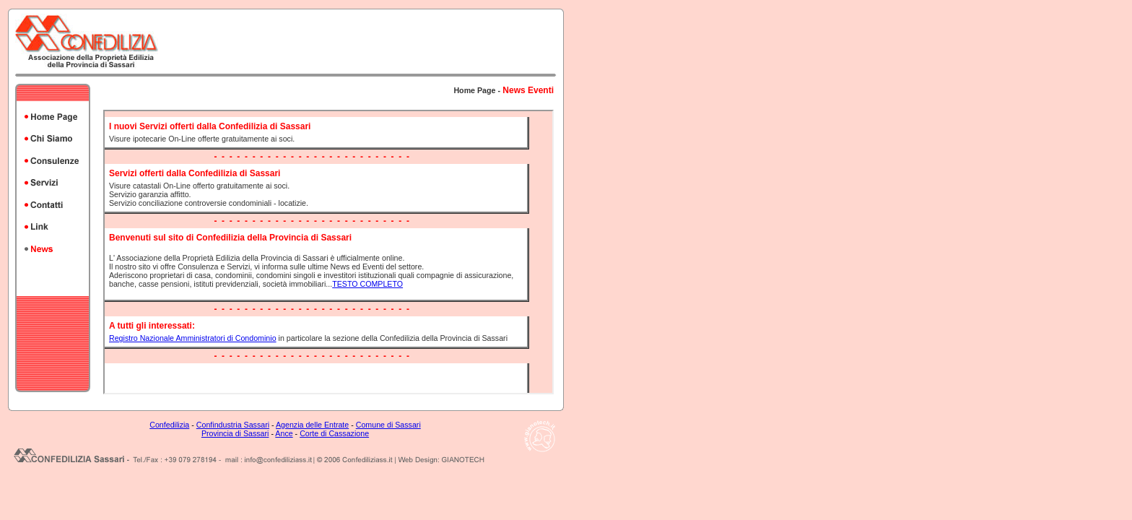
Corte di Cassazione (334, 433)
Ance (283, 433)
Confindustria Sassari (232, 424)
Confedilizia (169, 424)
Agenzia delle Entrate (312, 424)
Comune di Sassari (388, 424)
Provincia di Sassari (235, 433)
